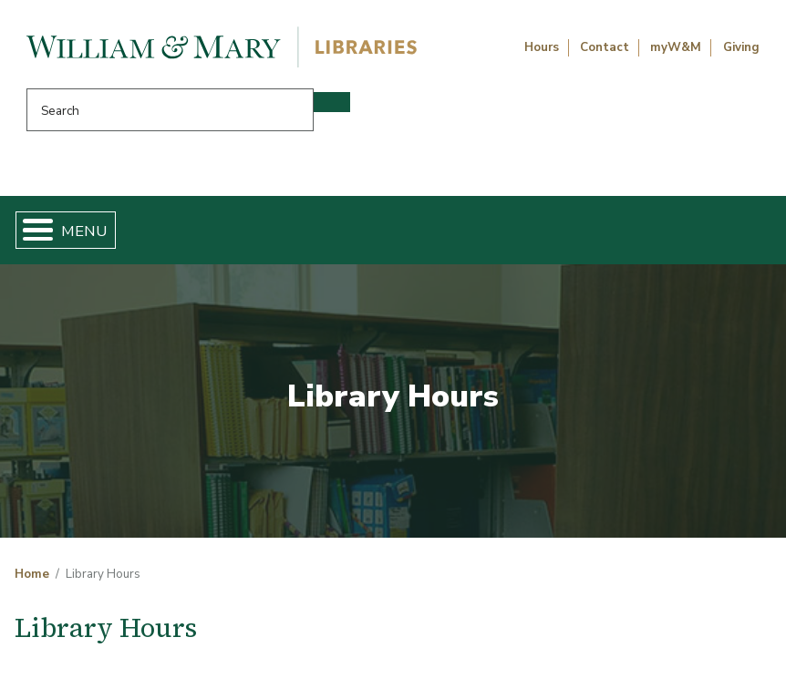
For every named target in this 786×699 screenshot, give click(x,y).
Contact (604, 47)
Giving (741, 47)
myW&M (675, 47)
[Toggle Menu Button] (31, 230)
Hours (541, 47)
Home (32, 574)
